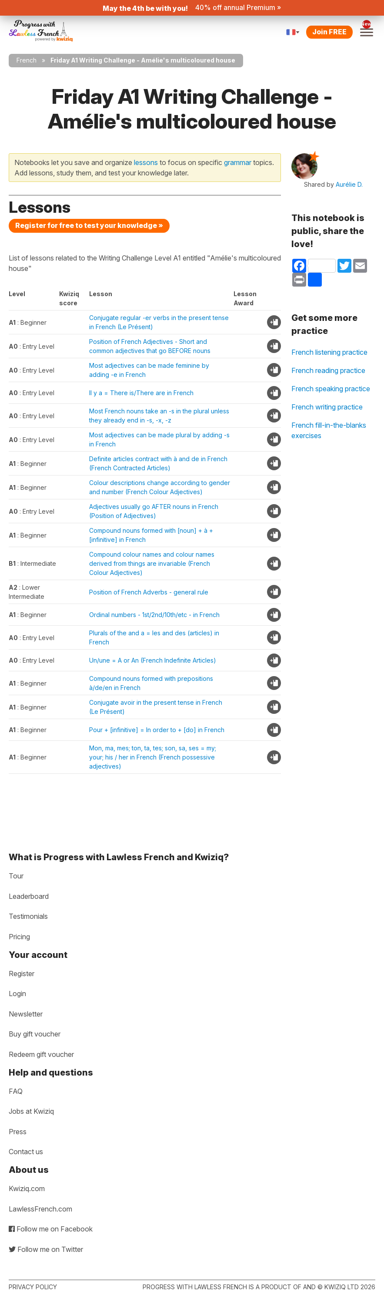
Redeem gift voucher (41, 1054)
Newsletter (26, 1014)
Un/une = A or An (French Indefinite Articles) (152, 660)
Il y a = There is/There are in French (141, 392)
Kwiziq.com (27, 1188)
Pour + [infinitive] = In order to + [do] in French (156, 729)
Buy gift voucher (34, 1034)
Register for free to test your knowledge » (89, 225)
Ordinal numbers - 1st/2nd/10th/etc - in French (154, 614)
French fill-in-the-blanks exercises (328, 430)
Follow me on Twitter (46, 1249)
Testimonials (28, 916)
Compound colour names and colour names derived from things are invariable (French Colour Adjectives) (151, 563)
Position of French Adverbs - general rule (148, 592)
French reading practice (328, 370)
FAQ (16, 1091)
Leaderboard (29, 896)
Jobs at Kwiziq (31, 1111)
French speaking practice (330, 388)
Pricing (19, 936)
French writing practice (327, 407)
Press (18, 1131)
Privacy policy (33, 1287)
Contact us (26, 1151)
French (27, 60)
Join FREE (329, 31)
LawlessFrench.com (40, 1209)
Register (21, 973)
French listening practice (329, 352)
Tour (16, 875)
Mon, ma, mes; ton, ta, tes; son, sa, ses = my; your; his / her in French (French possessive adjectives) (152, 757)
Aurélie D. (349, 184)
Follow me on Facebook (51, 1229)
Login (17, 993)
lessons (146, 162)
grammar (237, 162)
